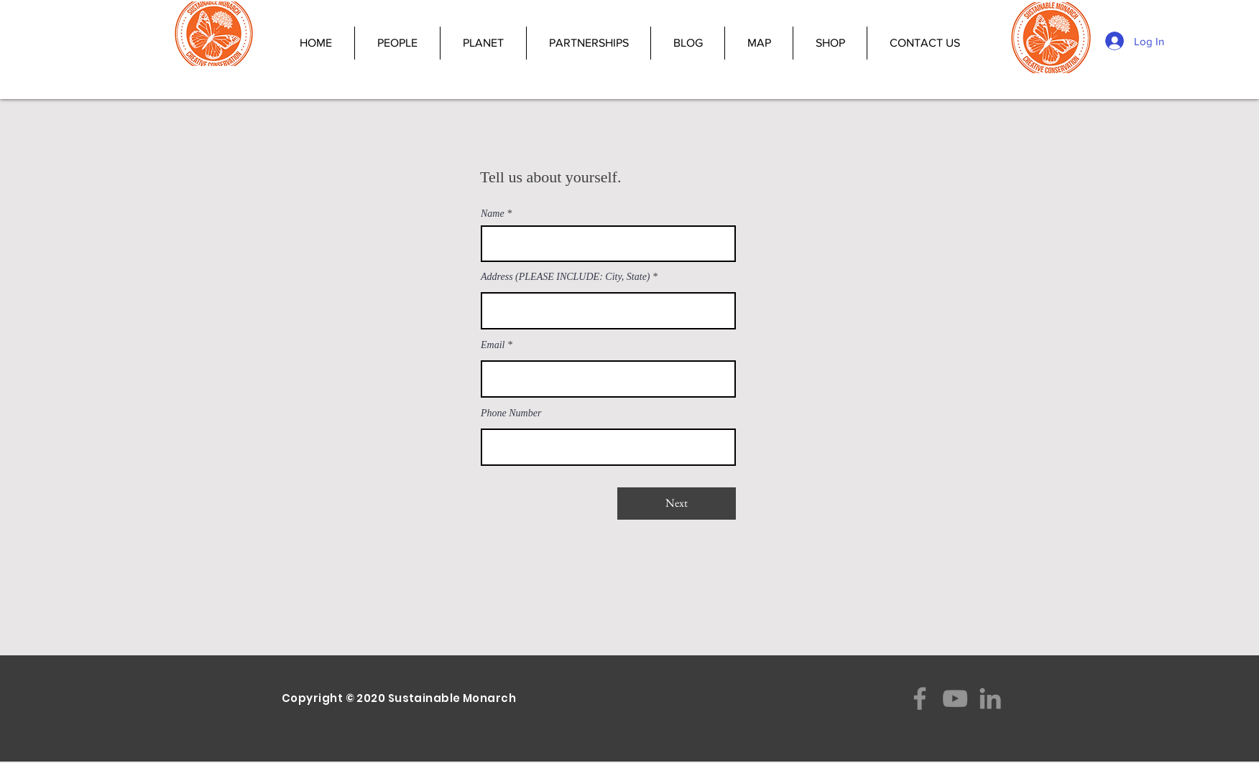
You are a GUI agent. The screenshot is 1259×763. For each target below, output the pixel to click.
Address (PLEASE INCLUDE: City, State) (565, 277)
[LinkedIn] (990, 698)
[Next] (676, 503)
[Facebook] (920, 698)
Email (492, 345)
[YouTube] (955, 698)
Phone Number (511, 413)
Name (492, 214)
